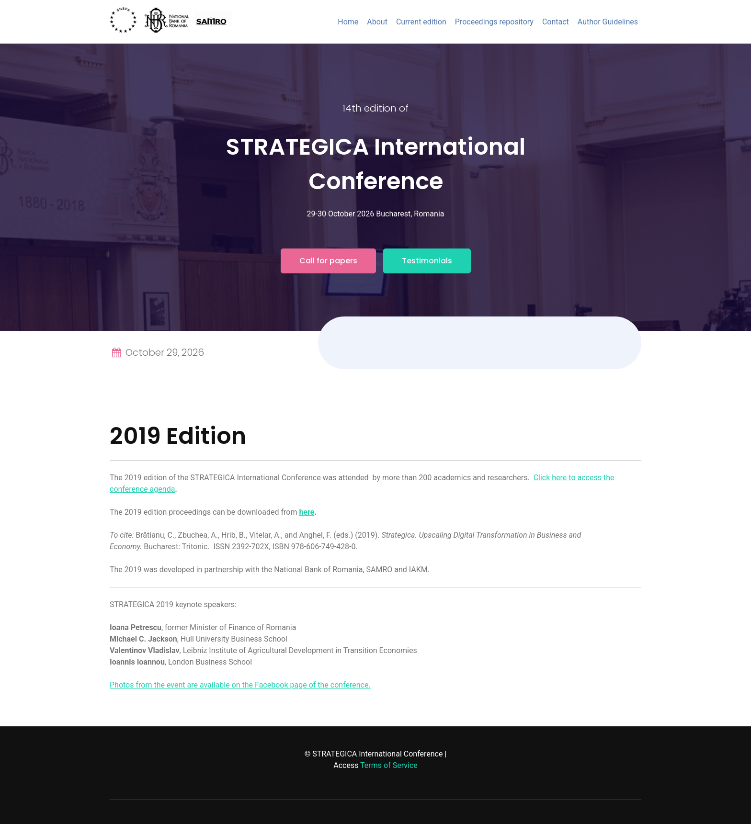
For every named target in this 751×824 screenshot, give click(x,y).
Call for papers (328, 260)
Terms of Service (389, 765)
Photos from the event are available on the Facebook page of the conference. (240, 684)
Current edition (421, 21)
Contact (555, 21)
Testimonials (427, 260)
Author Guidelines (608, 21)
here (306, 512)
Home (348, 21)
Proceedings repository (494, 21)
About (377, 21)
